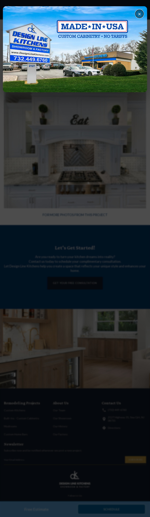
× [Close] (139, 14)
